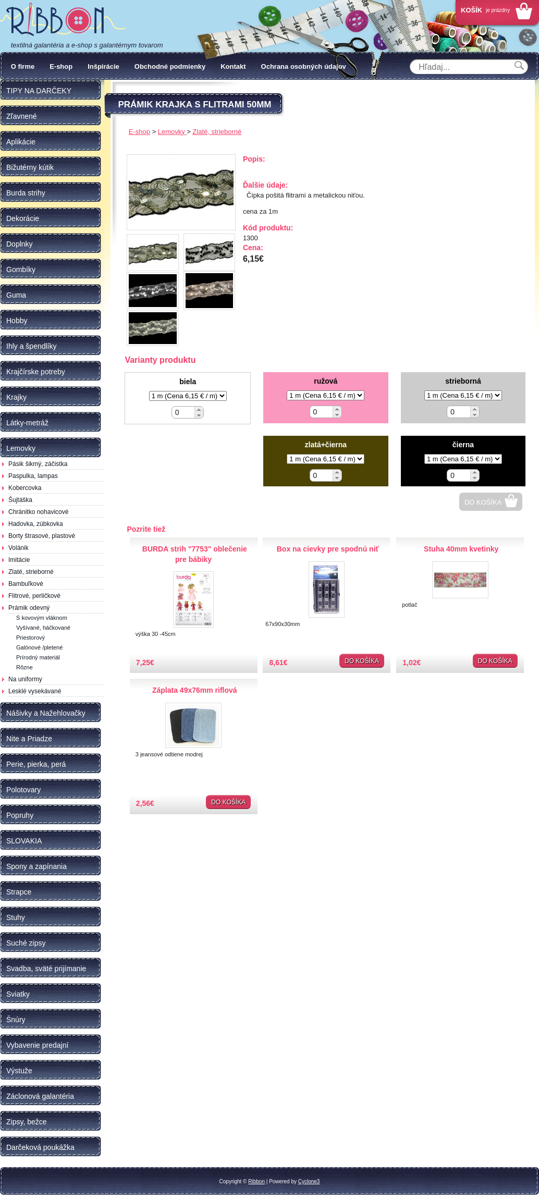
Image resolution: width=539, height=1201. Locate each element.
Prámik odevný (29, 607)
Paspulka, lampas (33, 476)
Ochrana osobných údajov (303, 66)
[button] (198, 409)
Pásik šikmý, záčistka (37, 464)
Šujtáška (20, 500)
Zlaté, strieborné (31, 571)
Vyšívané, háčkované (43, 627)
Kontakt (233, 66)
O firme (23, 66)
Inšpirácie (103, 66)
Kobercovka (24, 488)
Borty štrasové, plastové (41, 536)
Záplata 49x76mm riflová (194, 690)
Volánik (18, 548)
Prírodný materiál (38, 657)
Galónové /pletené (39, 647)
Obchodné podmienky (170, 66)
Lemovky (172, 132)
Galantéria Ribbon (62, 20)
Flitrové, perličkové (34, 595)
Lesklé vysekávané (34, 691)
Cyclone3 (309, 1181)
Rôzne (24, 667)
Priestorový (30, 637)
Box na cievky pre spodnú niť (328, 549)
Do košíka (483, 502)
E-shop (61, 66)
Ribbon (256, 1181)
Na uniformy (25, 679)
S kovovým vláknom (41, 618)
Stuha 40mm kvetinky (461, 549)
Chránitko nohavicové (38, 512)
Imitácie (19, 559)
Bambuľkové (25, 583)
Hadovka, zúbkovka (35, 524)
